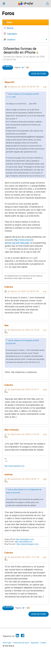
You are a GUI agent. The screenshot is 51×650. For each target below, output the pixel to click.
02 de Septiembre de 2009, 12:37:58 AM (21, 558)
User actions (38, 73)
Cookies (43, 643)
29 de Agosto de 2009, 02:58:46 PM (21, 86)
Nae (6, 325)
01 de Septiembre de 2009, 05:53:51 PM (21, 391)
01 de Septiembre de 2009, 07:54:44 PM (21, 436)
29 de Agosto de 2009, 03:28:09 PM (21, 291)
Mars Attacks (11, 429)
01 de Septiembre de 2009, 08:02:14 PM (21, 480)
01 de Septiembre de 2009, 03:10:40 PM (21, 331)
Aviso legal (7, 643)
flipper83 (9, 82)
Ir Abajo (7, 66)
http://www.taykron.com (25, 539)
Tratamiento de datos (21, 643)
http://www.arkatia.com (24, 542)
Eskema (8, 286)
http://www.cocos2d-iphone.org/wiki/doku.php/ (19, 241)
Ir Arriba (8, 607)
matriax (8, 474)
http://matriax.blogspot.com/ (27, 544)
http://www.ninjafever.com (14, 466)
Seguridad (34, 643)
